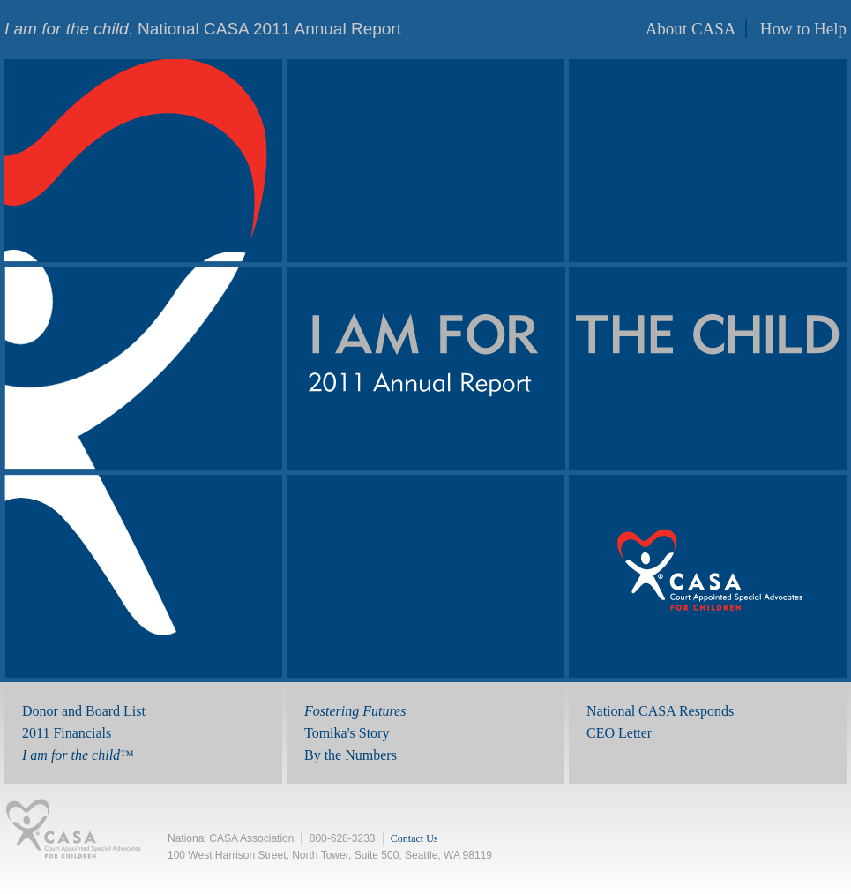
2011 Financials (66, 732)
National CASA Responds (660, 710)
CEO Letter (619, 732)
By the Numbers (350, 755)
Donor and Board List (84, 710)
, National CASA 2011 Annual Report (202, 28)
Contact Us (414, 838)
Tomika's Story (346, 732)
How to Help (803, 28)
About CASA (691, 28)
